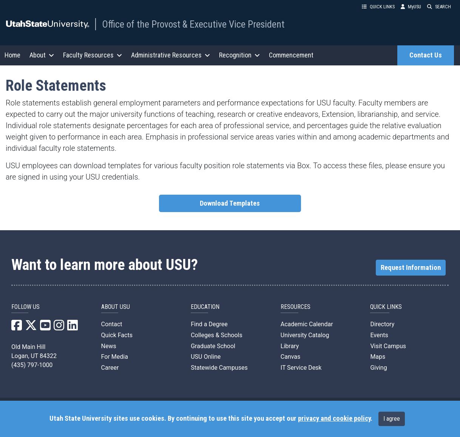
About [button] (41, 55)
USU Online (206, 356)
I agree (391, 418)
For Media (114, 356)
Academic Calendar (307, 324)
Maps (377, 356)
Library (290, 346)
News (108, 346)
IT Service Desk (301, 367)
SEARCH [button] (439, 6)
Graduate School (213, 346)
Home (12, 55)
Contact (111, 324)
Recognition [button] (239, 55)
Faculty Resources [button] (92, 55)
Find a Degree (209, 324)
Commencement (291, 55)
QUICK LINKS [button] (378, 6)
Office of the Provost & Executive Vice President (193, 24)
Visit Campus (388, 346)
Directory (382, 324)
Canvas (291, 356)
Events (379, 335)
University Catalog (305, 335)
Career (110, 367)
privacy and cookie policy (334, 418)
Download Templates (230, 203)
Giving (378, 367)
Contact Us (425, 55)
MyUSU (411, 6)
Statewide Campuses (219, 367)
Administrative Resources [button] (170, 55)
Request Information (411, 267)
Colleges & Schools (216, 335)
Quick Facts (117, 335)
